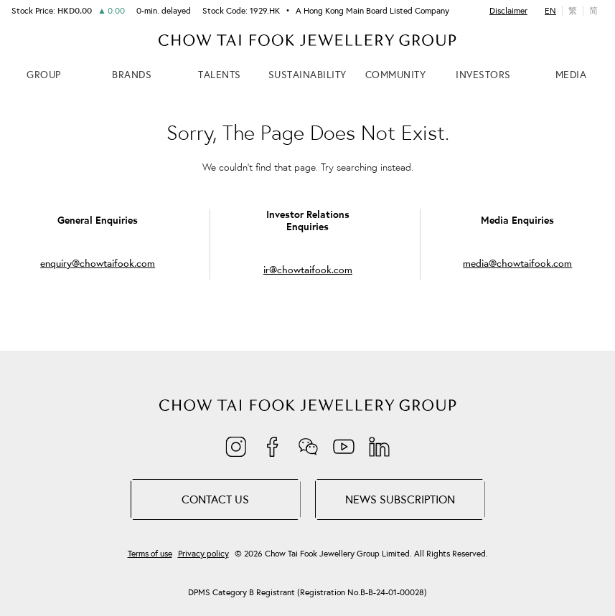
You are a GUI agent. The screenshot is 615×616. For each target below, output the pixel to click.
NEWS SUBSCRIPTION (400, 499)
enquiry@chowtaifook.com (97, 263)
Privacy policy (203, 554)
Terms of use (150, 554)
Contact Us (215, 499)
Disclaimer (508, 11)
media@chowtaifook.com (517, 263)
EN (550, 10)
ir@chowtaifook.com (307, 270)
